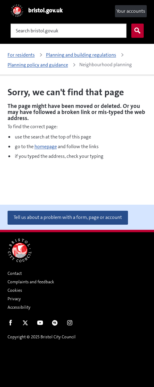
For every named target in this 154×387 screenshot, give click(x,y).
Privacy (14, 298)
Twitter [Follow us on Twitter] (25, 324)
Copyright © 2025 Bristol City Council (42, 337)
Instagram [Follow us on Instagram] (70, 324)
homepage (45, 146)
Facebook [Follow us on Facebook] (10, 324)
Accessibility (19, 307)
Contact (15, 273)
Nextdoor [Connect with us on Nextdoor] (55, 324)
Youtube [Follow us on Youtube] (40, 324)
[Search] (68, 31)
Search (136, 30)
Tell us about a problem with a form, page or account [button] (68, 217)
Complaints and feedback (31, 282)
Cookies (15, 290)
